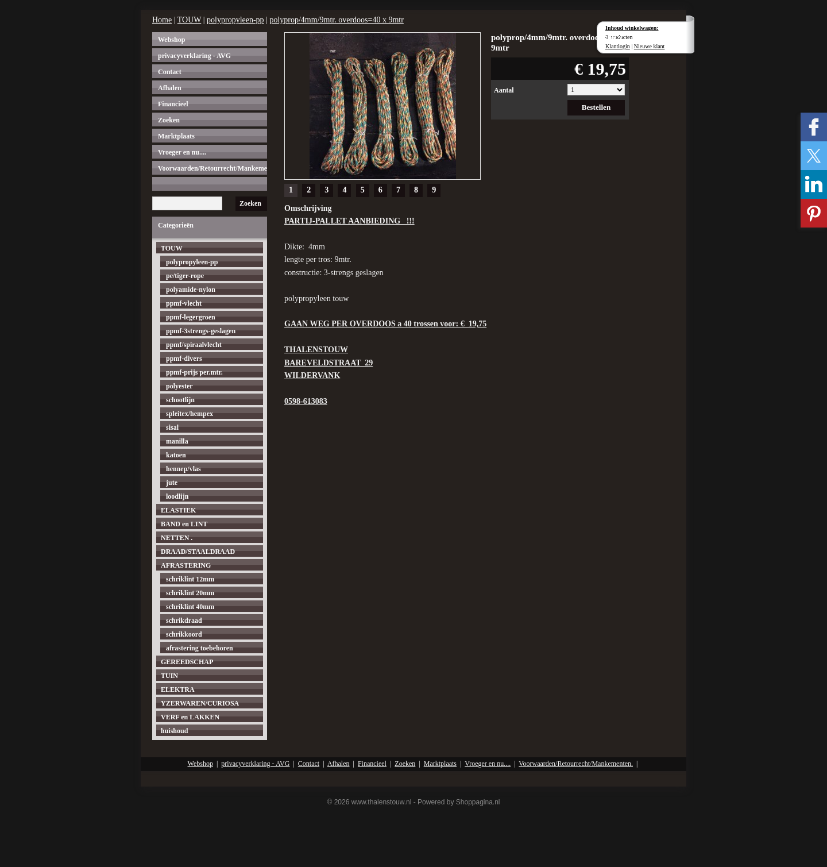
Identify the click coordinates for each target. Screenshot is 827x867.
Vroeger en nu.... (182, 152)
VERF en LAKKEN (190, 717)
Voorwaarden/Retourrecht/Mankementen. (212, 168)
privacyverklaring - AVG (194, 56)
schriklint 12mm (190, 579)
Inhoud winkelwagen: (632, 28)
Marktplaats (176, 136)
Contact (169, 72)
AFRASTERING (186, 565)
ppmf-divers (184, 358)
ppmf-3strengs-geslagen (200, 331)
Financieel (173, 104)
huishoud (174, 731)
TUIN (169, 676)
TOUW (189, 20)
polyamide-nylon (190, 290)
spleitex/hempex (189, 414)
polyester (179, 386)
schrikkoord (184, 634)
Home (162, 20)
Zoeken (169, 120)
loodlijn (177, 496)
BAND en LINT (184, 524)
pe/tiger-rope (185, 276)
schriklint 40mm (190, 607)
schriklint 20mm (190, 593)
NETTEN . (176, 538)
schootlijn (180, 400)
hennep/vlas (183, 469)
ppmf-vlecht (184, 303)
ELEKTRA (178, 689)
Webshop (171, 40)
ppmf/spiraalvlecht (194, 345)
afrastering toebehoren (199, 648)
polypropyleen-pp (235, 20)
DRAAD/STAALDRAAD (198, 552)
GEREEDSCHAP (187, 662)
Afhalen (169, 88)
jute (171, 483)
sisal (172, 427)
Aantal (504, 90)
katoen (176, 455)
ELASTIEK (178, 510)
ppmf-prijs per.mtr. (194, 372)
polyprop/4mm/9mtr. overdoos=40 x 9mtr (336, 20)
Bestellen (596, 107)
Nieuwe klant (649, 46)
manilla (177, 441)
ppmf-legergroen (190, 317)
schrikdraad (184, 620)
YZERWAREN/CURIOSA (200, 703)
